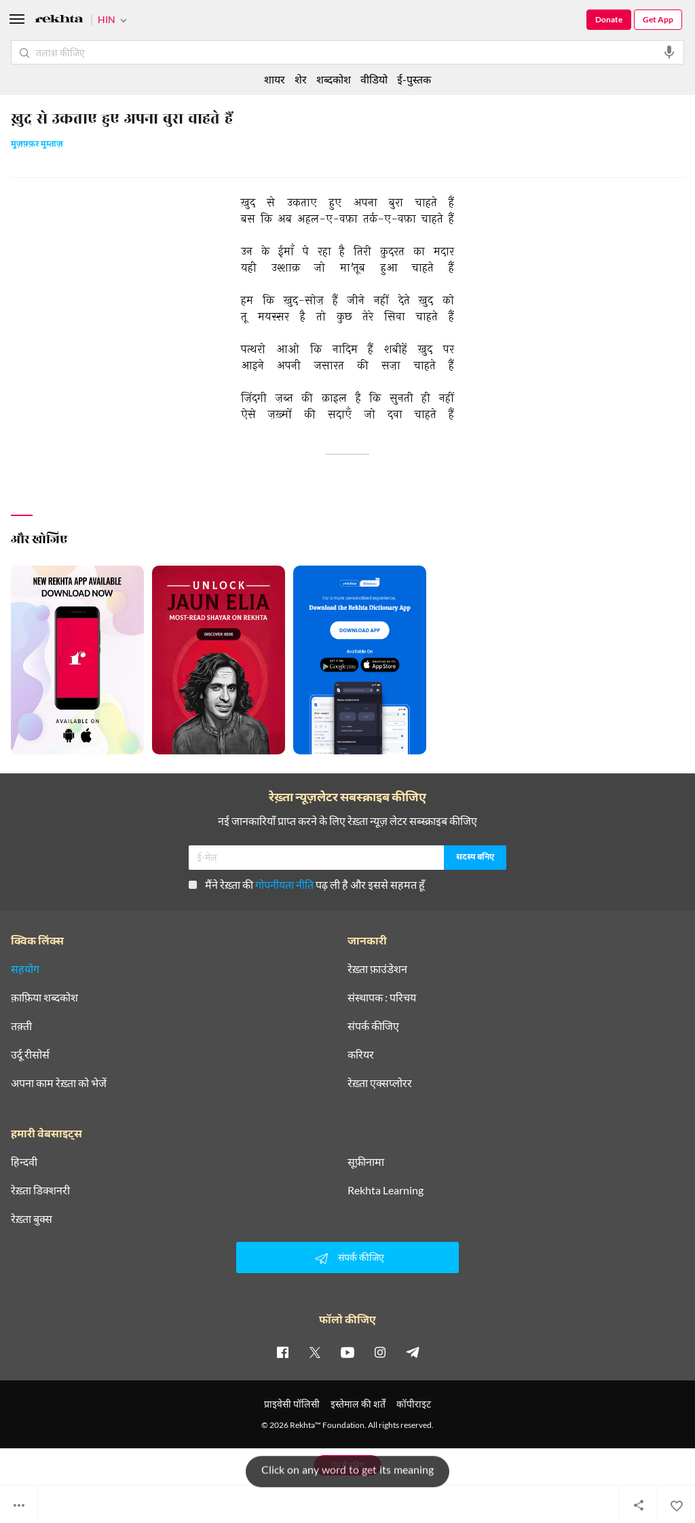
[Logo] (59, 20)
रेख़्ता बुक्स (31, 1218)
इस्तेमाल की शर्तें (358, 1404)
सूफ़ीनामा (366, 1161)
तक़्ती (21, 1026)
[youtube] (347, 1352)
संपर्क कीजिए (373, 1026)
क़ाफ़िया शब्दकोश (44, 997)
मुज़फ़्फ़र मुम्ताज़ (37, 145)
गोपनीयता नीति (284, 884)
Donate (608, 19)
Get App (658, 19)
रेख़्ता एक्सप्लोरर (380, 1083)
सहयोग (25, 969)
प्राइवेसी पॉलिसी (292, 1404)
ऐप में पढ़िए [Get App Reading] (347, 1465)
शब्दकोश (333, 79)
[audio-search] (669, 52)
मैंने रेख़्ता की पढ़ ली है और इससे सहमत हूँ (307, 884)
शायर (274, 79)
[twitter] (315, 1352)
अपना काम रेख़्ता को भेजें (59, 1083)
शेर (301, 79)
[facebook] (282, 1352)
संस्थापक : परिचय (382, 997)
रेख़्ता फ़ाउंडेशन (377, 969)
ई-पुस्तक (414, 79)
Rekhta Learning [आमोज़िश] (386, 1190)
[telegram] (413, 1352)
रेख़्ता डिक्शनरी (40, 1190)
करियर (361, 1054)
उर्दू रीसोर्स (30, 1054)
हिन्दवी (24, 1161)
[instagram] (380, 1352)
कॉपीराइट (413, 1404)
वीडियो (374, 79)
